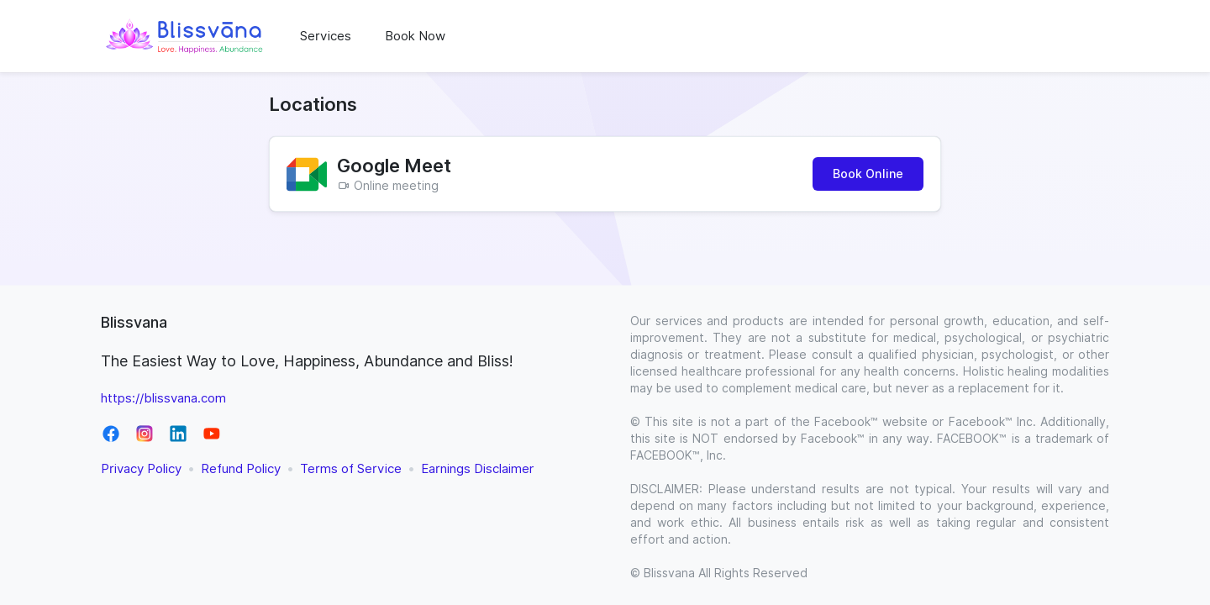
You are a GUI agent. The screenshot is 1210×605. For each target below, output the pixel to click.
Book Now (415, 36)
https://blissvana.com (163, 398)
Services (325, 36)
